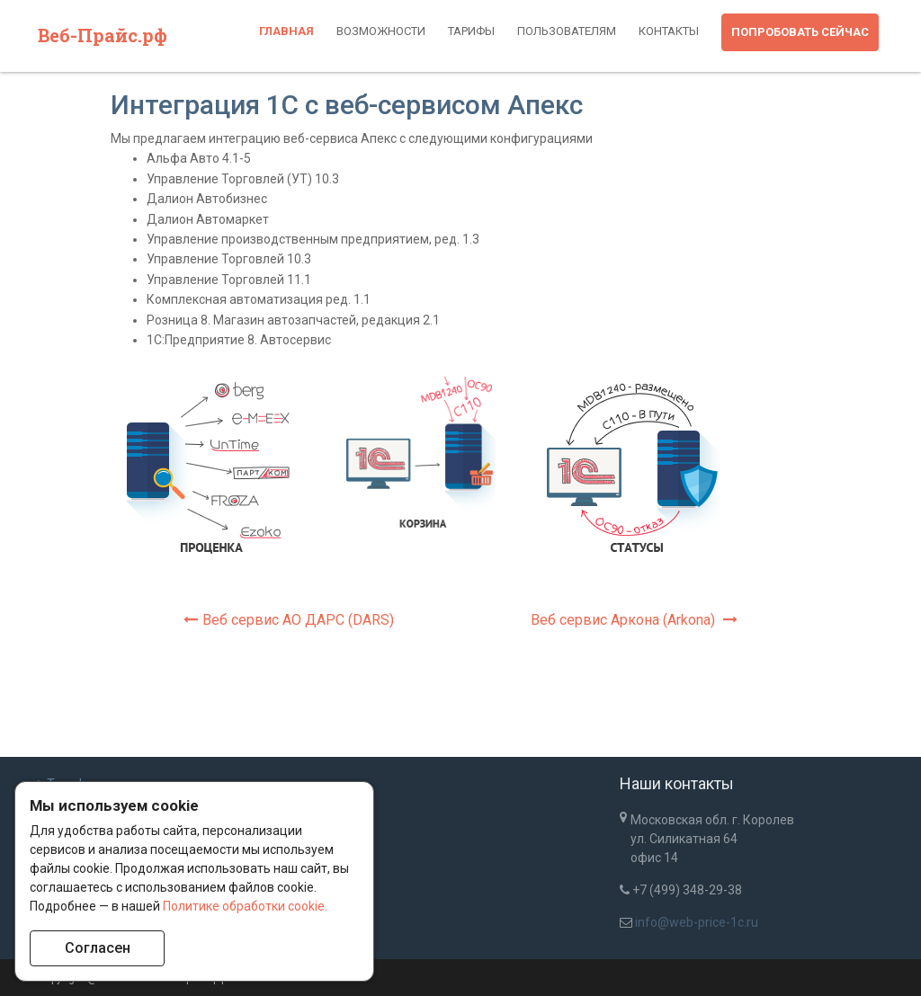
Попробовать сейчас (800, 32)
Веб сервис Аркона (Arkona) (634, 619)
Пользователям (566, 31)
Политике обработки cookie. (245, 906)
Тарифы (471, 31)
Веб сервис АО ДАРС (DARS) (288, 619)
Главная (286, 31)
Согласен (97, 947)
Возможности (380, 31)
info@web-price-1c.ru (696, 922)
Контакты (669, 31)
